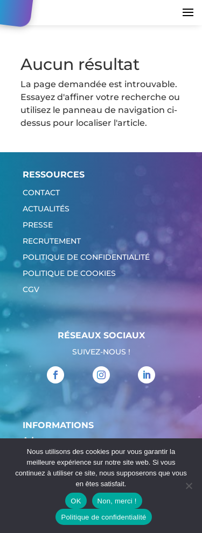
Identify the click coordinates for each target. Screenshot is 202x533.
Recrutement (52, 241)
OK (76, 501)
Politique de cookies (69, 273)
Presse (38, 225)
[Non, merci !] (188, 485)
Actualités (46, 209)
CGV (31, 290)
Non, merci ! (117, 501)
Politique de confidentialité (86, 257)
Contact (41, 193)
